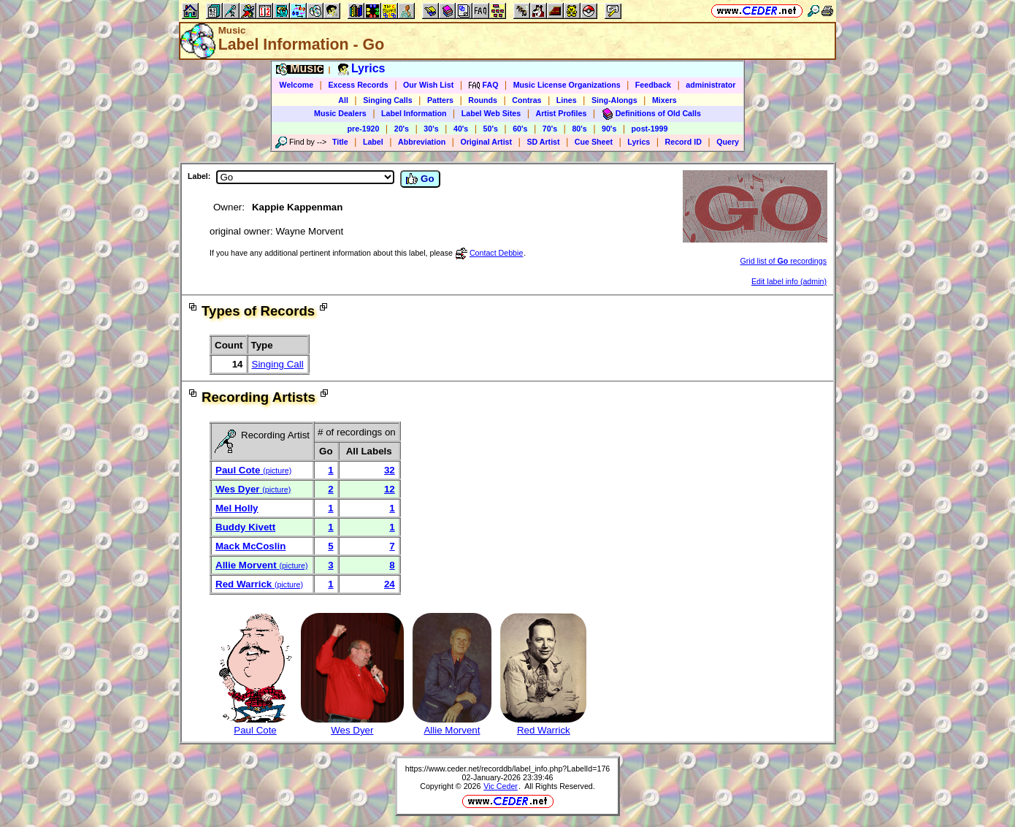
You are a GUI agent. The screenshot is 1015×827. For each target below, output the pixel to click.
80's (579, 128)
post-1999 (650, 128)
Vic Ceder (500, 786)
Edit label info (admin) (789, 281)
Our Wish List (428, 84)
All (343, 100)
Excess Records (358, 84)
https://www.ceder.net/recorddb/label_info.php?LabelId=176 (507, 768)
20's (401, 128)
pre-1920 (364, 128)
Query (727, 141)
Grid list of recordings (783, 260)
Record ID (683, 141)
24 (389, 584)
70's (550, 128)
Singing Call (278, 364)
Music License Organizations (567, 84)
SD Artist (542, 141)
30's (431, 128)
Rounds (482, 100)
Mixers (664, 100)
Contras (526, 100)
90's (609, 128)
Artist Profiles (561, 113)
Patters (440, 100)
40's (460, 128)
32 (389, 470)
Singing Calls (388, 100)
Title (340, 141)
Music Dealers (340, 113)
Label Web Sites (491, 113)
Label (373, 141)
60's (520, 128)
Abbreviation (421, 141)
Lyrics (638, 141)
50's (490, 128)
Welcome (297, 84)
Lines (566, 100)
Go (420, 179)
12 (389, 489)
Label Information (413, 113)
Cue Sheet (594, 141)
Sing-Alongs (614, 100)
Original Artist (486, 141)
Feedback (653, 84)
